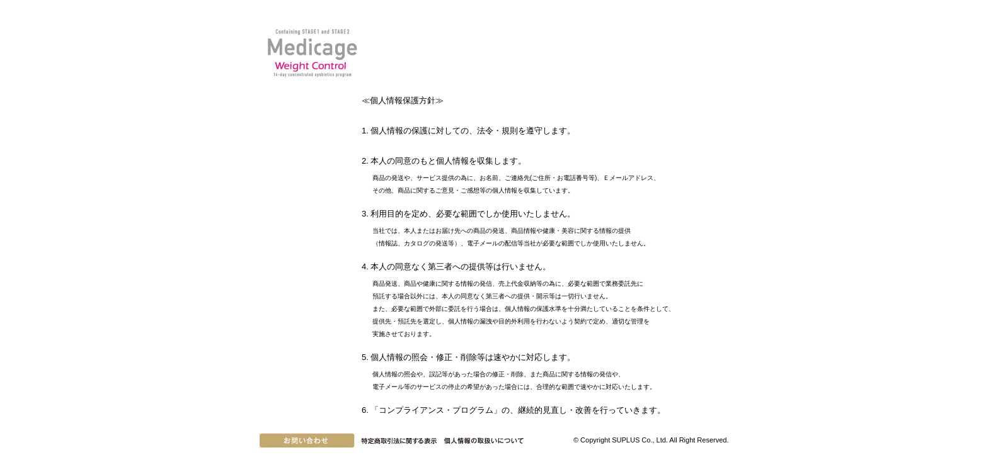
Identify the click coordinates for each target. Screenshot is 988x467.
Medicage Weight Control (311, 53)
